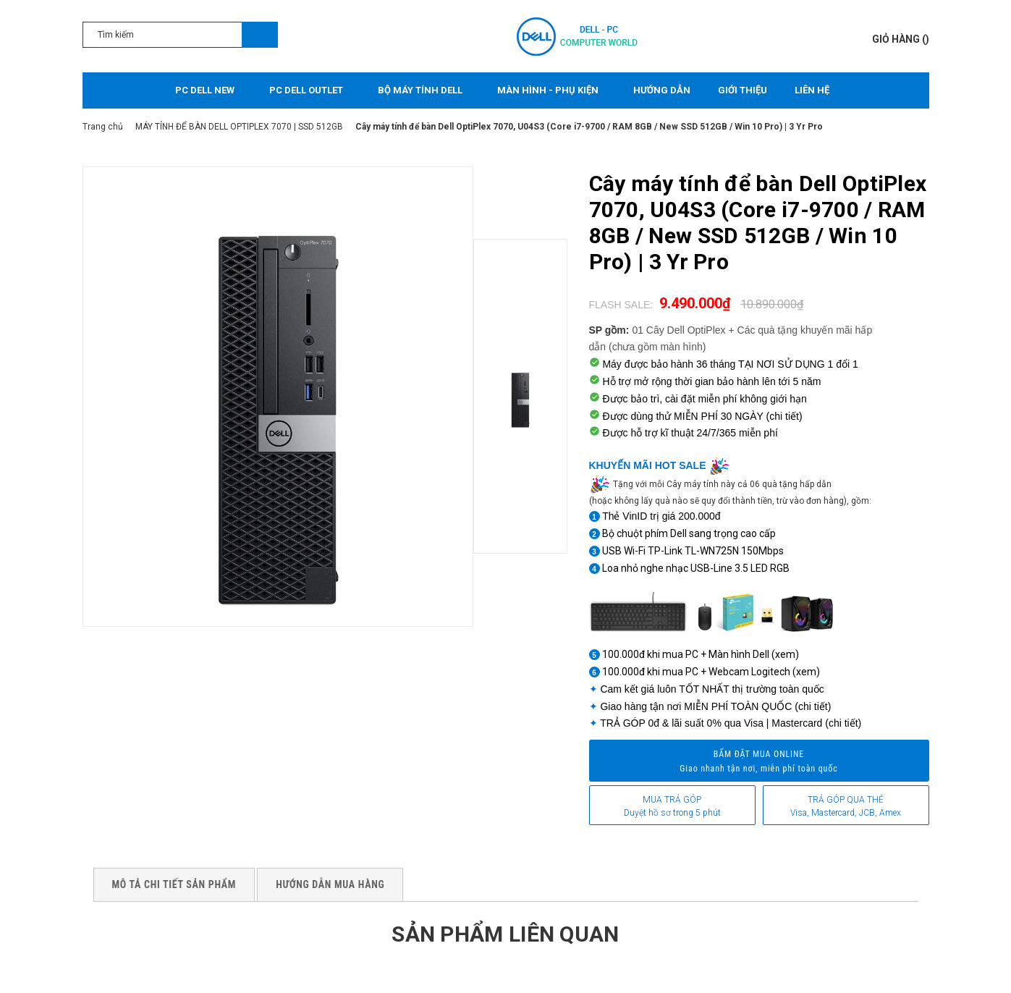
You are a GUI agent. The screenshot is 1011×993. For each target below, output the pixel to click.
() (900, 39)
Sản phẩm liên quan (505, 934)
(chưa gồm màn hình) (657, 346)
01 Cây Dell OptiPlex (678, 330)
